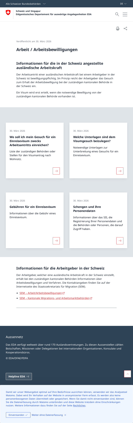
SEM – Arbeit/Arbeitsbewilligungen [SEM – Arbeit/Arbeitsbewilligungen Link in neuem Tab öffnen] (41, 293)
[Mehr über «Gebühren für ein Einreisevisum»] (56, 240)
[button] (127, 373)
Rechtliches (79, 405)
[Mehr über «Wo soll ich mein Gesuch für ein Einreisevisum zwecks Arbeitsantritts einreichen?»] (56, 170)
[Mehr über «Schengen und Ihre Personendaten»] (119, 240)
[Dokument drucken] (117, 28)
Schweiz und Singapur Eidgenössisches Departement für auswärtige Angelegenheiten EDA (53, 12)
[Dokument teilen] (125, 28)
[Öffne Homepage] (48, 14)
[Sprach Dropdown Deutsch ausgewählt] (123, 3)
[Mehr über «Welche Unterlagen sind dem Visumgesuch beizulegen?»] (119, 170)
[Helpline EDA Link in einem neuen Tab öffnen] (19, 376)
